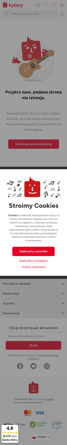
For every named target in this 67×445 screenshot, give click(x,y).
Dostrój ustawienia (33, 267)
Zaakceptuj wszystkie (33, 251)
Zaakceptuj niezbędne (33, 260)
